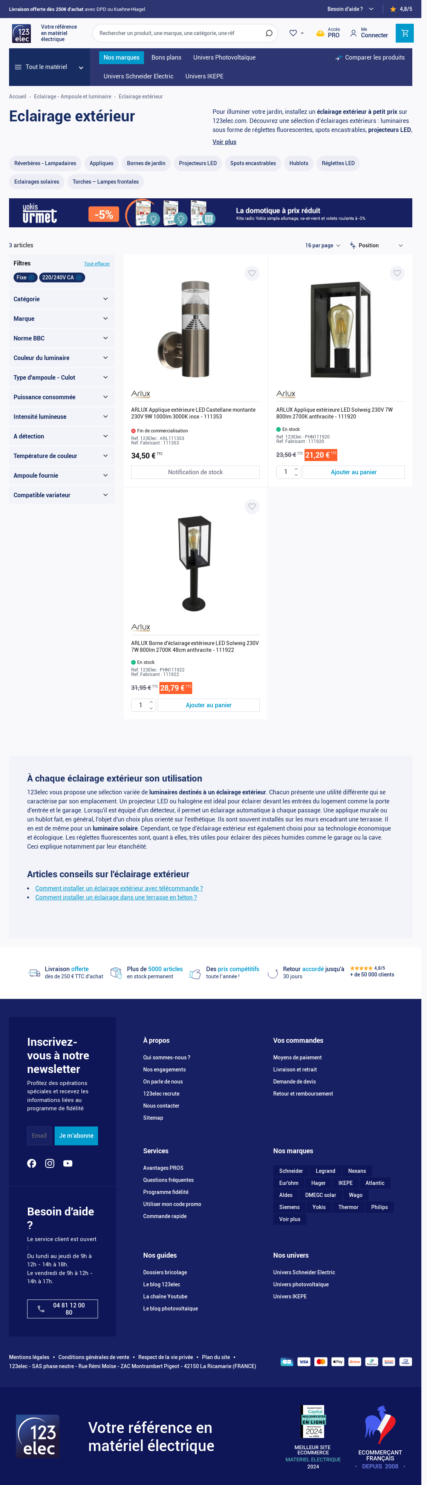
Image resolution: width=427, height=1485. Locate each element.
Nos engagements (164, 1069)
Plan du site (216, 1357)
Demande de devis (294, 1081)
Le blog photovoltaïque (170, 1308)
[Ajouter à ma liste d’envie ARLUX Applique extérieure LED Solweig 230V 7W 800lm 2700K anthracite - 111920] (397, 273)
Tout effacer (97, 264)
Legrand (325, 1171)
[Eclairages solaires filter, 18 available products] (36, 182)
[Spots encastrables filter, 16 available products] (253, 163)
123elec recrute (161, 1093)
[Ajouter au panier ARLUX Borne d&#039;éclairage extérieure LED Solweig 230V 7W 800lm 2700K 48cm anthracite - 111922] (209, 705)
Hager (318, 1183)
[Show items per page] (322, 245)
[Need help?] (352, 9)
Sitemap (153, 1117)
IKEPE (345, 1183)
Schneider (291, 1171)
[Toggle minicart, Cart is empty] (405, 33)
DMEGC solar (320, 1195)
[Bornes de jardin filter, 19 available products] (146, 163)
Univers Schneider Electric (304, 1272)
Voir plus (224, 142)
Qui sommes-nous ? (166, 1057)
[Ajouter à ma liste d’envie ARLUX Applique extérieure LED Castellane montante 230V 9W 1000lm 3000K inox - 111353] (252, 273)
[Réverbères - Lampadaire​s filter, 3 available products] (45, 163)
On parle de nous (163, 1081)
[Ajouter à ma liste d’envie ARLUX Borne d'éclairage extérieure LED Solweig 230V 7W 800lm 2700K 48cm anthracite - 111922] (252, 506)
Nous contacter (161, 1105)
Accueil (17, 96)
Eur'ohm (288, 1183)
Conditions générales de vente (93, 1357)
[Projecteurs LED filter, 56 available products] (198, 163)
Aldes (285, 1195)
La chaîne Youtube (165, 1296)
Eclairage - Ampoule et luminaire (72, 96)
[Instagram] (49, 1163)
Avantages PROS (163, 1168)
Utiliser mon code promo (172, 1204)
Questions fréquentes (168, 1180)
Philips (379, 1207)
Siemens (289, 1207)
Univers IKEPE (290, 1296)
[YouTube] (67, 1163)
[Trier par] (382, 245)
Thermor (348, 1207)
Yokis (319, 1207)
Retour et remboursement (303, 1093)
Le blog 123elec (161, 1284)
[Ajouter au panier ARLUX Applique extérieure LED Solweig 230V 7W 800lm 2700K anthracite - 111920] (354, 472)
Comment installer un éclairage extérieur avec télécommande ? (119, 888)
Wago (356, 1195)
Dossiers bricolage (165, 1272)
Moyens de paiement (297, 1057)
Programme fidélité (165, 1192)
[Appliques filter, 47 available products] (101, 163)
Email (39, 1135)
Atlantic (375, 1183)
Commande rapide (165, 1216)
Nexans (357, 1171)
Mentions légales (29, 1357)
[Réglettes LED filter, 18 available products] (338, 163)
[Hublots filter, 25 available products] (299, 163)
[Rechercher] (269, 33)
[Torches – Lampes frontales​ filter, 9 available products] (105, 182)
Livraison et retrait (295, 1069)
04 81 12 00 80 (61, 1309)
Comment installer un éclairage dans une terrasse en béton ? (116, 897)
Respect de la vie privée (165, 1357)
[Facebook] (31, 1163)
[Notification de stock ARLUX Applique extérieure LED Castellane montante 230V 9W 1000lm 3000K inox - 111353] (195, 472)
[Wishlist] (297, 33)
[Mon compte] (368, 33)
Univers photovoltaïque (301, 1284)
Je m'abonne (76, 1135)
